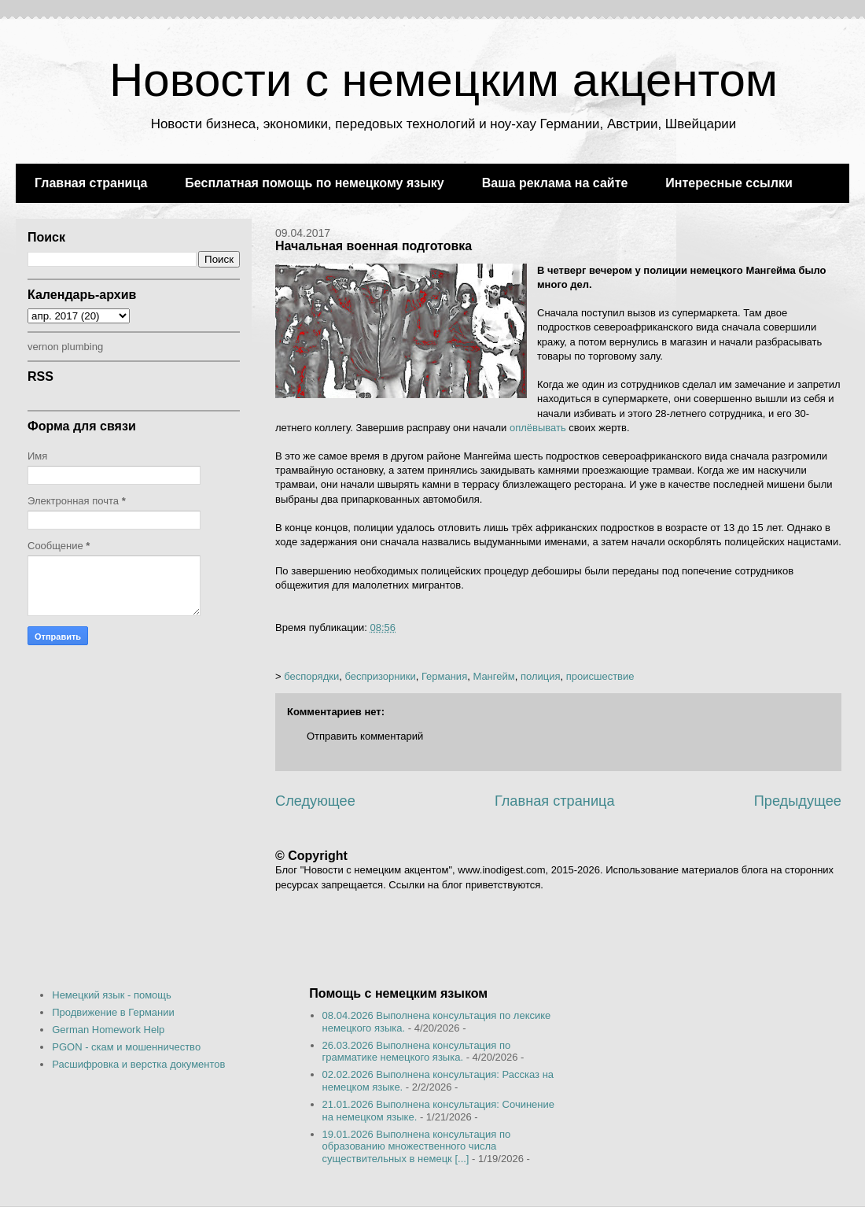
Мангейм (493, 676)
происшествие (600, 676)
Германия (444, 676)
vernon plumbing (65, 347)
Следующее (315, 801)
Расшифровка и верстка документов (138, 1064)
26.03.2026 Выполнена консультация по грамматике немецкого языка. (416, 1051)
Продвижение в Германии (113, 1012)
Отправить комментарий (365, 736)
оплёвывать (538, 428)
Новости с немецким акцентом (443, 80)
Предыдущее (797, 801)
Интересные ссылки (728, 183)
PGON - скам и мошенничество (126, 1047)
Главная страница (91, 183)
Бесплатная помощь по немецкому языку (314, 183)
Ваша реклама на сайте (555, 183)
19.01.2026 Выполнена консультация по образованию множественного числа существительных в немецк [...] (416, 1146)
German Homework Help (108, 1029)
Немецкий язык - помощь (111, 995)
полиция (541, 676)
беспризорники (379, 676)
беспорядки (311, 676)
